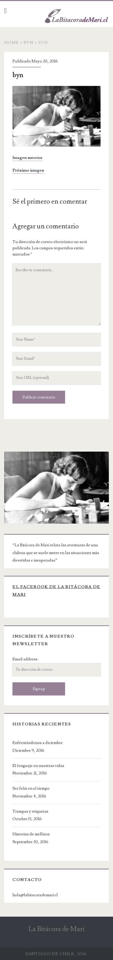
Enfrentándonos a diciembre (37, 742)
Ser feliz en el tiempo (31, 788)
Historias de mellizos (31, 834)
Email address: (25, 659)
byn (28, 42)
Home (11, 42)
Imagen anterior (27, 157)
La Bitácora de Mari (56, 929)
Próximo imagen (28, 170)
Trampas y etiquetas (30, 811)
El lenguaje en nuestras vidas (38, 765)
